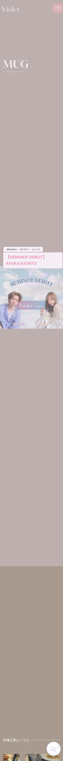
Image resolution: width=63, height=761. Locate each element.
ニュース (36, 751)
